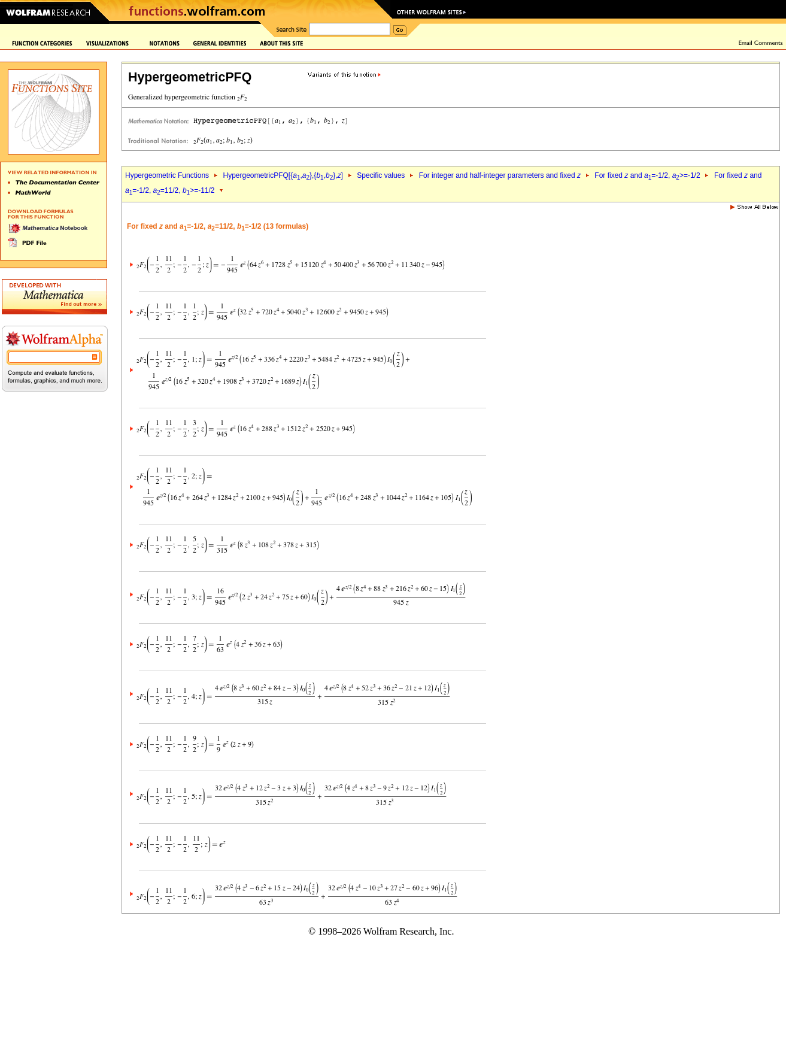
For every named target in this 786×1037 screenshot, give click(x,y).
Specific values (381, 175)
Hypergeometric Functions (167, 175)
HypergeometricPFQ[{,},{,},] (282, 175)
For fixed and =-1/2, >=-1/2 (647, 175)
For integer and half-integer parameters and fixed (500, 175)
